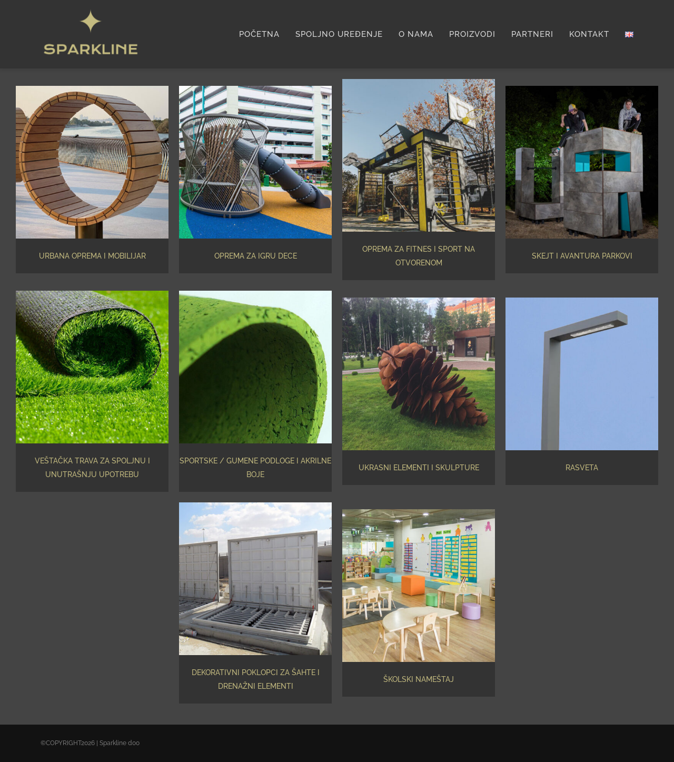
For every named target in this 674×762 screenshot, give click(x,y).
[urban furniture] (92, 89)
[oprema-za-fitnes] (418, 82)
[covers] (255, 506)
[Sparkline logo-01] (91, 8)
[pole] (582, 301)
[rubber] (255, 294)
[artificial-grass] (92, 294)
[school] (418, 513)
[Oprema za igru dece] (255, 89)
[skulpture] (418, 301)
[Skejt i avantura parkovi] (582, 89)
